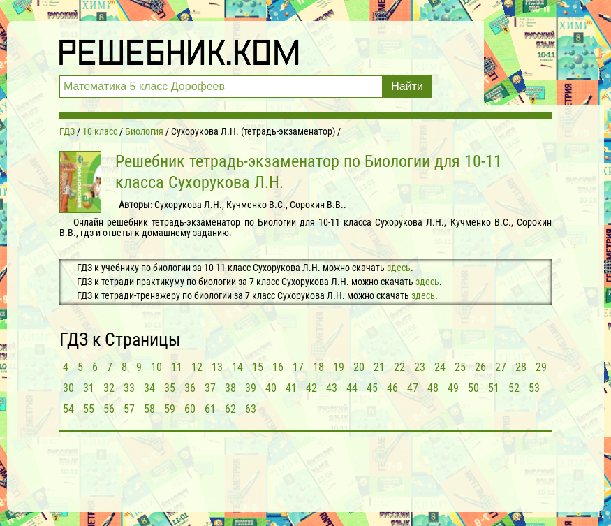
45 (372, 388)
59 (169, 409)
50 (473, 388)
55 (88, 409)
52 (514, 388)
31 (88, 388)
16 (278, 367)
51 (493, 388)
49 (453, 388)
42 (311, 388)
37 (210, 388)
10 (156, 367)
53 (534, 388)
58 (149, 409)
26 (480, 367)
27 (500, 367)
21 (379, 367)
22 (399, 367)
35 (169, 388)
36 (190, 388)
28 (521, 367)
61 (210, 409)
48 (433, 388)
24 (440, 367)
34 (149, 388)
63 (250, 409)
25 (460, 367)
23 (419, 367)
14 (237, 367)
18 (318, 367)
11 (176, 367)
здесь (399, 267)
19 (338, 367)
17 (298, 367)
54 (68, 409)
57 (129, 409)
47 (412, 388)
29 (541, 367)
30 (68, 388)
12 (197, 367)
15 (257, 367)
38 (230, 388)
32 (109, 388)
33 (129, 388)
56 (109, 409)
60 (190, 409)
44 (352, 388)
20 (359, 367)
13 (217, 367)
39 (250, 388)
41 (291, 388)
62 (230, 409)
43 (331, 388)
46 (392, 388)
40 (271, 388)
